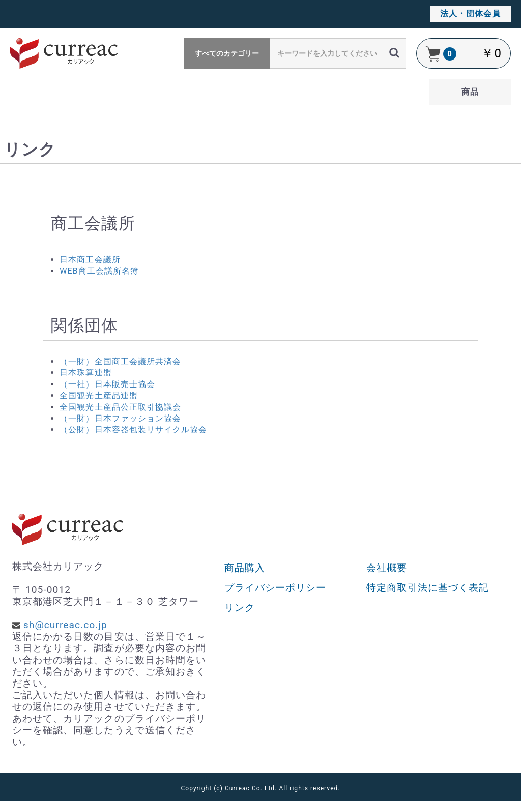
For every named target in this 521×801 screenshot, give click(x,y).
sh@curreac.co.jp (65, 625)
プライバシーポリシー (275, 588)
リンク (239, 607)
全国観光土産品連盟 (98, 395)
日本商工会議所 (90, 259)
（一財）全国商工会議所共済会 (120, 361)
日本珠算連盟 (85, 372)
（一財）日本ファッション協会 (120, 418)
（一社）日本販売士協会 (107, 384)
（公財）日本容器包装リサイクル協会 (133, 429)
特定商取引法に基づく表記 (427, 588)
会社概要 (386, 568)
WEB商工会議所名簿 (99, 271)
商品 (470, 92)
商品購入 (244, 568)
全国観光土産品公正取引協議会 (120, 407)
